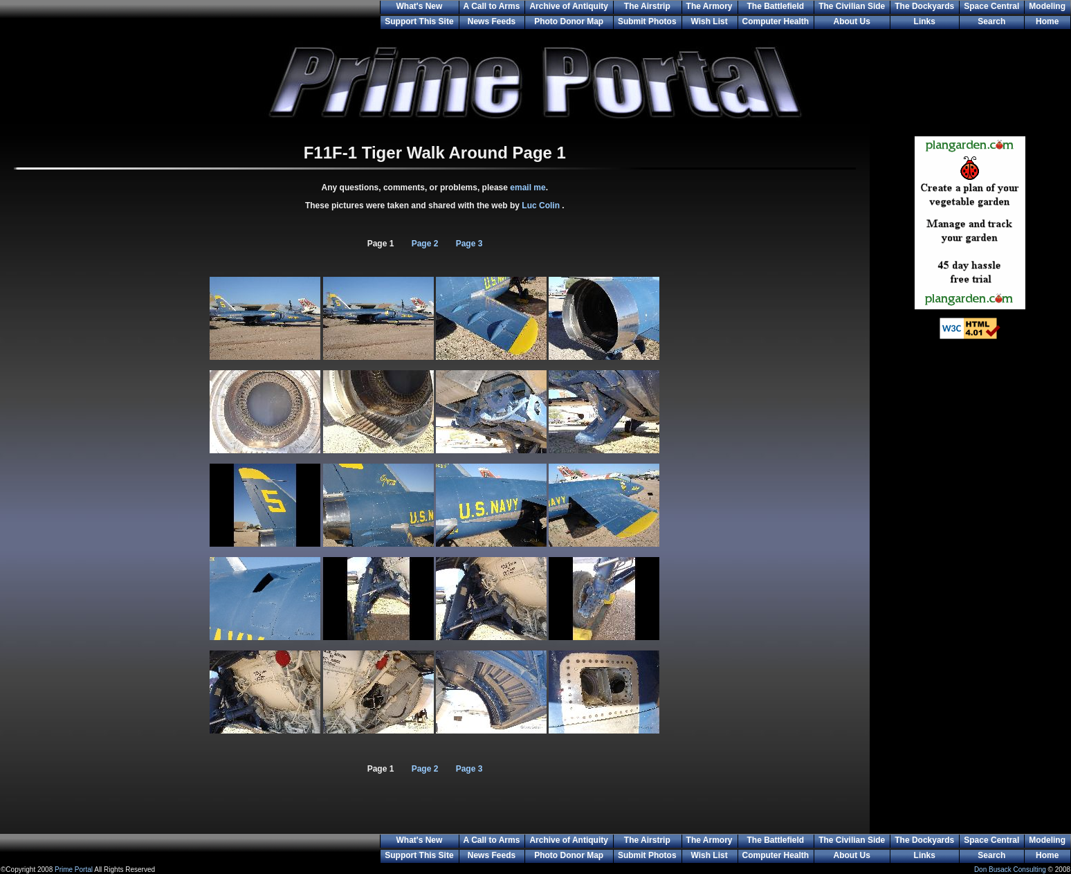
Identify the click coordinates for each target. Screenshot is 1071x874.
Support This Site (419, 21)
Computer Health (775, 21)
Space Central (991, 6)
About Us (852, 21)
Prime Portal (74, 869)
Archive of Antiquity (568, 6)
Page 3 (469, 243)
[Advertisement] (970, 574)
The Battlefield (776, 6)
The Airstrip (647, 6)
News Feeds (491, 21)
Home (1047, 21)
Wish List (708, 21)
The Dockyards (924, 6)
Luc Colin (542, 205)
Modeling (1047, 6)
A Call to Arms (492, 6)
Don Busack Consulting (1010, 869)
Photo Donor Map (568, 21)
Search (991, 21)
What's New (419, 6)
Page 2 (425, 243)
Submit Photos (647, 21)
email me (527, 187)
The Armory (709, 6)
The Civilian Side (851, 6)
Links (924, 21)
